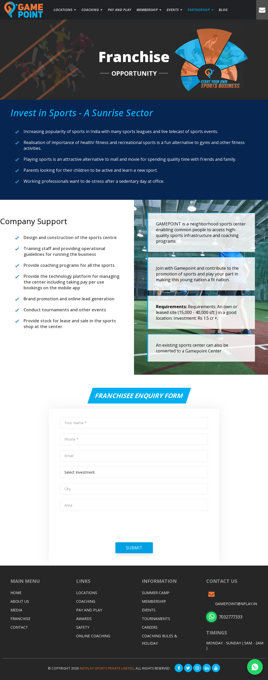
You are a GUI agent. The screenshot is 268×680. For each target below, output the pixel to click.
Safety (82, 627)
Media (16, 609)
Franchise (20, 618)
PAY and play (119, 10)
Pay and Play (89, 609)
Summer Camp (155, 592)
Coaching (92, 10)
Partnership (200, 10)
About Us (19, 601)
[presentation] (99, 526)
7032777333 (224, 617)
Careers (150, 627)
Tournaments (156, 618)
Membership (148, 10)
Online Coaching (93, 635)
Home (15, 592)
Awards (84, 618)
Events (174, 10)
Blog (222, 10)
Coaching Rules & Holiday (159, 639)
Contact (19, 627)
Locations (65, 10)
